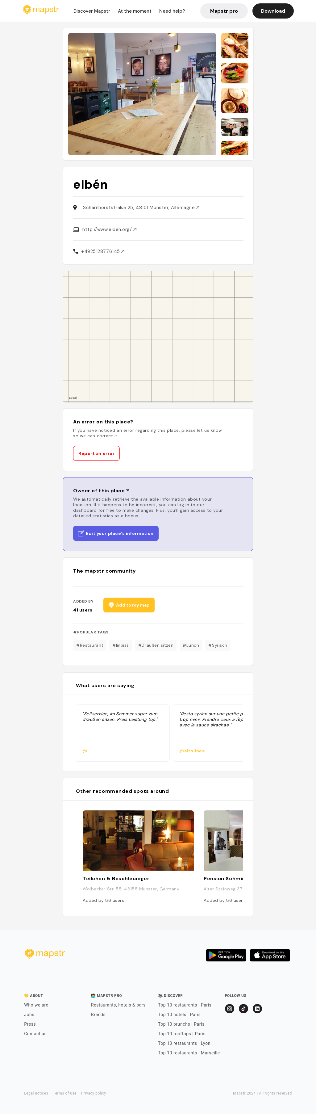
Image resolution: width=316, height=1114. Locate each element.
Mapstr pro (224, 11)
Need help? (172, 11)
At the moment (135, 11)
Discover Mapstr (91, 11)
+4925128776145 (102, 251)
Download (273, 11)
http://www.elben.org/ (109, 229)
